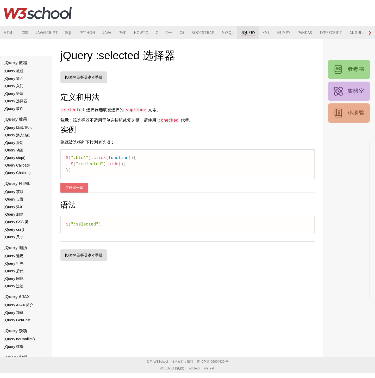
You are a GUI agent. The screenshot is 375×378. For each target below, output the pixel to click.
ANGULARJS (360, 32)
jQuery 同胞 (13, 278)
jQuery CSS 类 (16, 222)
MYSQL (228, 32)
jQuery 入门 (13, 86)
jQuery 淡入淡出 (17, 135)
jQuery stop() (15, 158)
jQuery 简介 (13, 78)
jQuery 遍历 (13, 256)
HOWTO (141, 32)
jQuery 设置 (13, 199)
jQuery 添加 (13, 207)
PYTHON (87, 32)
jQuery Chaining (17, 173)
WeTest (209, 368)
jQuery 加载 (13, 312)
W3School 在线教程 (38, 13)
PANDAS (304, 32)
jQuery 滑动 (13, 143)
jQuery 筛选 (13, 346)
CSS (25, 32)
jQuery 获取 (13, 192)
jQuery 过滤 (13, 286)
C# (182, 32)
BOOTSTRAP (202, 32)
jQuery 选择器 (15, 101)
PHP (122, 32)
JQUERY (248, 32)
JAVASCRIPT (46, 32)
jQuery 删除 (13, 214)
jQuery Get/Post (17, 320)
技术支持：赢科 (182, 361)
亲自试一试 (74, 188)
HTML (9, 32)
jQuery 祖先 (13, 263)
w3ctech (194, 368)
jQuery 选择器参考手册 (83, 77)
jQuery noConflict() (19, 339)
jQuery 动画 (13, 150)
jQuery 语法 (13, 93)
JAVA (106, 32)
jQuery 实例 (349, 91)
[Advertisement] (187, 304)
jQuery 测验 (349, 113)
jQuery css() (14, 229)
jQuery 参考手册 (349, 69)
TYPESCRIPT (330, 32)
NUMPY (283, 32)
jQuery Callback (17, 165)
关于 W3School (157, 361)
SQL (68, 32)
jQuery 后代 (13, 271)
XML (266, 32)
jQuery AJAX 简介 (18, 305)
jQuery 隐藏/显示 (18, 127)
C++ (168, 32)
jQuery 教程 (13, 71)
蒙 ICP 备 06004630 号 (213, 361)
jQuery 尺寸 (13, 237)
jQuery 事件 (13, 109)
